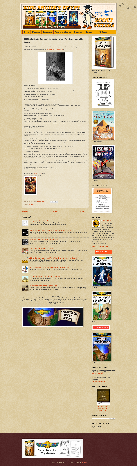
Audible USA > (103, 408)
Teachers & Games (63, 32)
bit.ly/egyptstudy (97, 373)
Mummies (36, 32)
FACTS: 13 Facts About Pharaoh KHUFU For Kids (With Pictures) (51, 230)
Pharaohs (47, 32)
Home (26, 32)
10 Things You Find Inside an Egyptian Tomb (44, 239)
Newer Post (27, 212)
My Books (103, 32)
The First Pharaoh (50, 49)
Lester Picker (55, 47)
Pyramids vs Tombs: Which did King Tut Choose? (45, 276)
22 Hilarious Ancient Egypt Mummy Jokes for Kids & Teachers (49, 267)
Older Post (84, 212)
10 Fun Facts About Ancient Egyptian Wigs (43, 286)
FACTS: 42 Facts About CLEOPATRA (42, 249)
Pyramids (78, 32)
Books (31, 204)
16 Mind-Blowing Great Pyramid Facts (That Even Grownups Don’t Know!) (53, 258)
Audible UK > (103, 410)
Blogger (84, 462)
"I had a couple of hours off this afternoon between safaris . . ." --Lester (55, 82)
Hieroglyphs (90, 32)
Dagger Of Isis (60, 49)
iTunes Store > (103, 406)
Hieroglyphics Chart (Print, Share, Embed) (43, 221)
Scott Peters (107, 220)
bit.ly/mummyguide (98, 382)
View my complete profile (100, 246)
